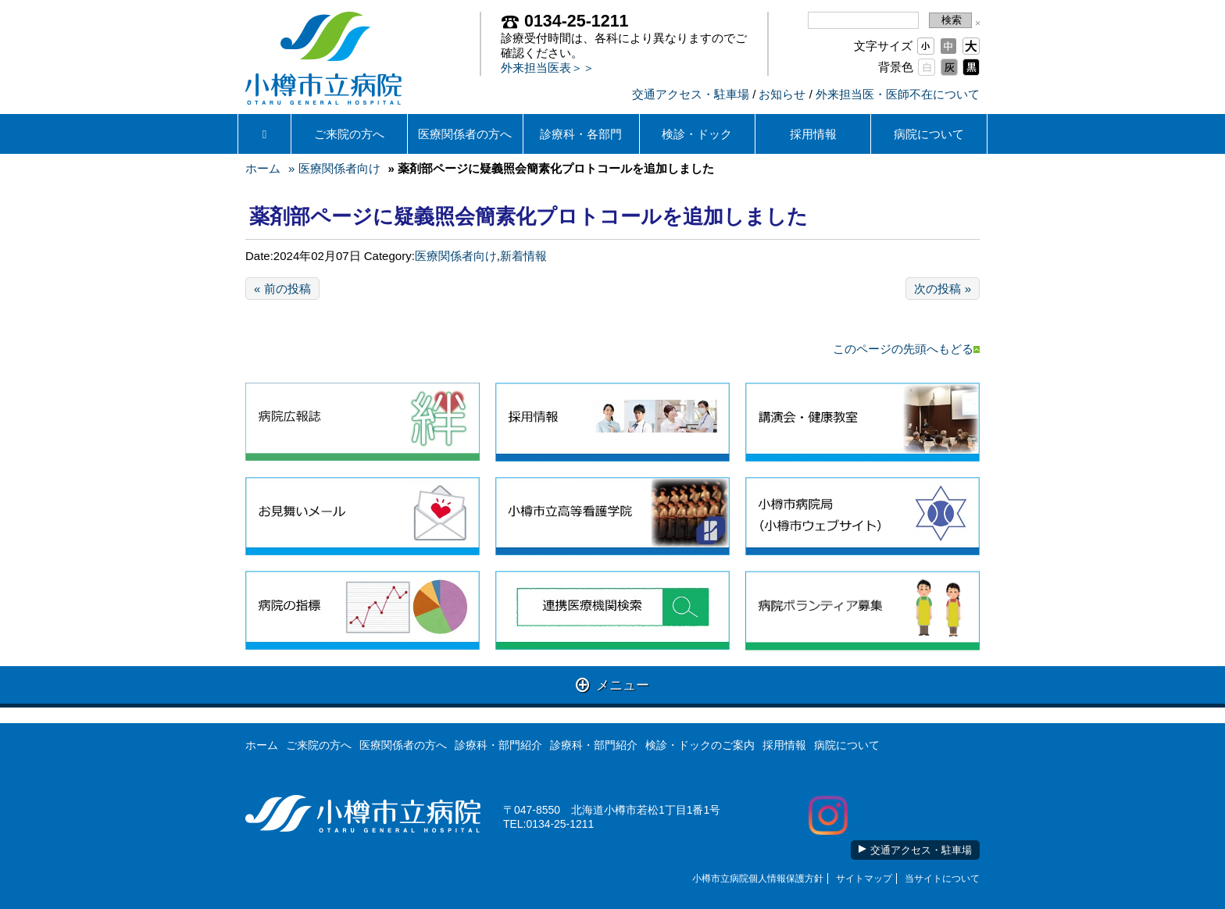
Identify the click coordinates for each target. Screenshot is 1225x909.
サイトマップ (864, 878)
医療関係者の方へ (465, 134)
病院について (929, 134)
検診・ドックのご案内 (700, 745)
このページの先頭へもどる (906, 348)
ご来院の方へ (349, 134)
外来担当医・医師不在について (898, 94)
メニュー (613, 684)
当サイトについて (942, 878)
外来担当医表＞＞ (548, 67)
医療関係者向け (456, 255)
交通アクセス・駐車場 (690, 94)
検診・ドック (697, 134)
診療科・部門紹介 (498, 745)
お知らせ (782, 94)
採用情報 (813, 134)
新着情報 (523, 255)
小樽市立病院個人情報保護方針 (757, 878)
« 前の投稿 (282, 288)
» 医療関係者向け (334, 168)
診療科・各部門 (581, 134)
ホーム (262, 168)
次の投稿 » (942, 288)
